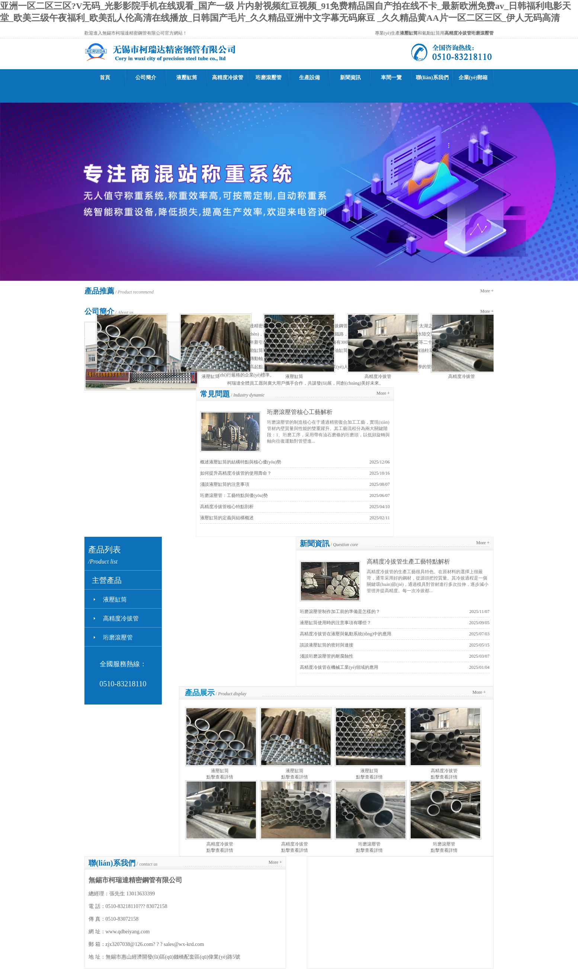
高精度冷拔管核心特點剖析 (227, 506)
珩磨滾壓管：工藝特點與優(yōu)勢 (234, 495)
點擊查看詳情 (219, 777)
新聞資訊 (350, 77)
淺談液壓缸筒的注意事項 (224, 484)
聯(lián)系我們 (432, 77)
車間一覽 (391, 77)
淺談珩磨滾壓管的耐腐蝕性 (326, 656)
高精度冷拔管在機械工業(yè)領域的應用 (339, 667)
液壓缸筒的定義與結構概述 (227, 517)
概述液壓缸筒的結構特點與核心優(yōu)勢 (240, 462)
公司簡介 (145, 77)
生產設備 (309, 77)
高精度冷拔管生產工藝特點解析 (408, 561)
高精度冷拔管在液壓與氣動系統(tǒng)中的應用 (345, 633)
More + (487, 290)
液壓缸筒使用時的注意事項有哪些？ (335, 622)
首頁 (105, 77)
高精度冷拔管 (227, 77)
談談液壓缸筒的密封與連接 (326, 645)
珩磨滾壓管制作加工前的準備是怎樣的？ (340, 611)
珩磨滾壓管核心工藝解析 (300, 412)
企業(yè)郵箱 (473, 77)
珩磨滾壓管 (269, 77)
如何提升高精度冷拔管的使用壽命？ (236, 473)
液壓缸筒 (186, 77)
